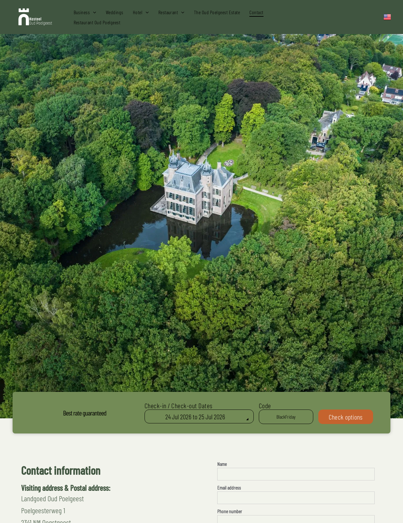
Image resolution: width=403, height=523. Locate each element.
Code (265, 405)
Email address (229, 488)
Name (222, 464)
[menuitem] (85, 12)
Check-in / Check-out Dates (179, 405)
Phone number (229, 511)
